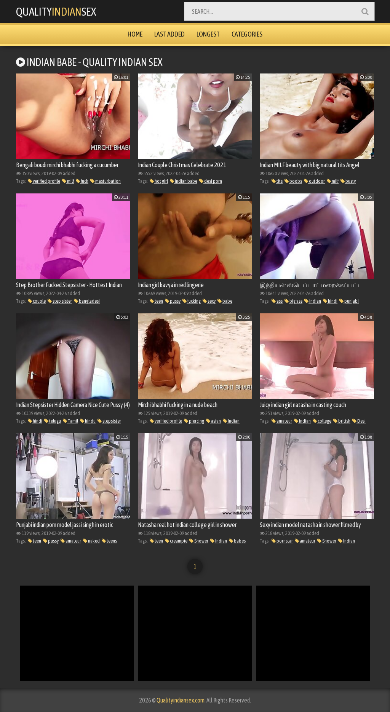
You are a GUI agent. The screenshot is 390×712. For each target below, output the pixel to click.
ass (277, 301)
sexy (209, 301)
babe (224, 301)
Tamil (70, 421)
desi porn (210, 181)
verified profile (44, 181)
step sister (60, 301)
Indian (312, 301)
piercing (194, 421)
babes (237, 541)
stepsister (109, 421)
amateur (282, 421)
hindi (330, 301)
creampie (176, 541)
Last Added (169, 34)
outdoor (314, 181)
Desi (359, 421)
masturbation (105, 181)
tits (277, 181)
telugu (52, 421)
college (322, 421)
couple (37, 301)
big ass (293, 301)
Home (135, 34)
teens (109, 541)
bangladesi (87, 301)
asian (213, 421)
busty (348, 181)
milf (68, 181)
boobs (293, 181)
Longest (208, 34)
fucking (191, 301)
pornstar (282, 541)
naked (91, 541)
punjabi (349, 301)
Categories (247, 34)
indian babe (183, 181)
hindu (88, 421)
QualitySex (57, 11)
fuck (82, 181)
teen (156, 301)
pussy (173, 301)
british (341, 421)
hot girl (159, 181)
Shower (198, 541)
